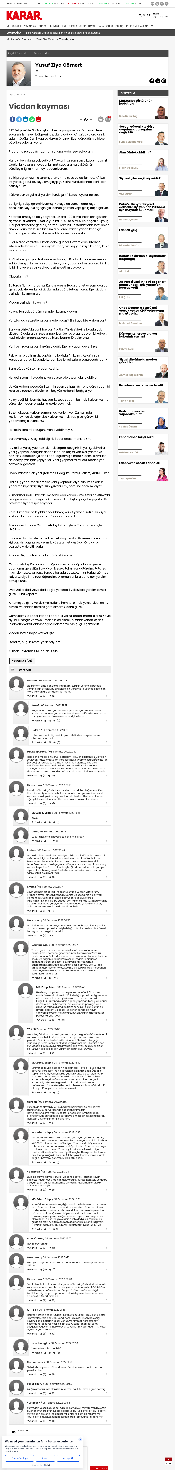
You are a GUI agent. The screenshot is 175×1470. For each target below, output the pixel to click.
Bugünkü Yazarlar (18, 53)
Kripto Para (69, 26)
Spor (82, 26)
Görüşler (121, 26)
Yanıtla (33, 695)
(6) (44, 803)
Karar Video (105, 26)
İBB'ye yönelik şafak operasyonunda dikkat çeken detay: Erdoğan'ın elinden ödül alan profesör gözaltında (81, 32)
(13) (44, 1269)
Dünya (42, 26)
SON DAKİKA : (14, 32)
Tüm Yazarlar (41, 53)
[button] (81, 119)
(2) (54, 695)
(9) (44, 695)
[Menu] (151, 26)
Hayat (91, 26)
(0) (49, 720)
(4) (49, 977)
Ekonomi (54, 26)
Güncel (17, 26)
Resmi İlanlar (139, 26)
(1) (44, 775)
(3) (49, 822)
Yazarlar (30, 26)
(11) (44, 1421)
